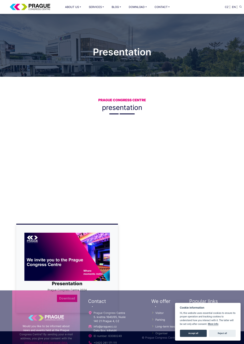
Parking (158, 341)
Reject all (222, 333)
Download (67, 298)
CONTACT (161, 7)
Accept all (193, 333)
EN (234, 7)
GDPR (195, 341)
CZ (227, 7)
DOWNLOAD (137, 7)
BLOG (115, 7)
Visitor (157, 334)
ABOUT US (72, 7)
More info (213, 324)
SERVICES (95, 7)
